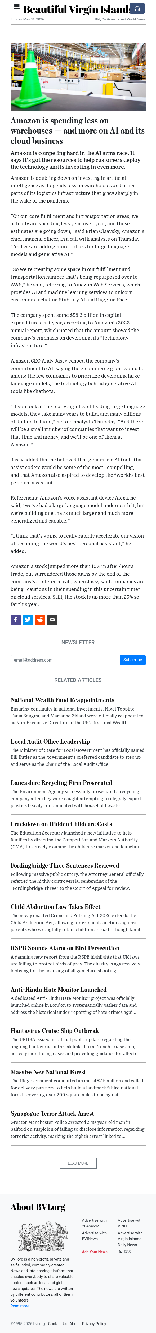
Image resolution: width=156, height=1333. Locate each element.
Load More (78, 1163)
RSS (124, 1252)
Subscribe (132, 659)
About (74, 1323)
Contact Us (58, 1323)
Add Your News (95, 1252)
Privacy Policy (94, 1323)
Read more (20, 1306)
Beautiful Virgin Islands (78, 9)
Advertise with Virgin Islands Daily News (130, 1239)
